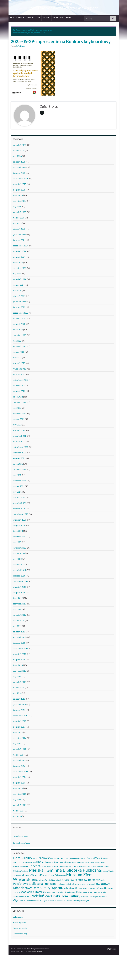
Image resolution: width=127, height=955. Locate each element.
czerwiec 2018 (19, 671)
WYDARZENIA (33, 17)
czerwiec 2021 (19, 469)
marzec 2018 (19, 687)
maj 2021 (17, 475)
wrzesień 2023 (19, 318)
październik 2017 (20, 715)
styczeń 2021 (19, 497)
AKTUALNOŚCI (17, 17)
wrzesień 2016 (19, 777)
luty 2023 (17, 357)
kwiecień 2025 (19, 212)
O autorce (111, 948)
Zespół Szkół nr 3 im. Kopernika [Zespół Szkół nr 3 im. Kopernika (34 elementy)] (53, 901)
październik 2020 (20, 514)
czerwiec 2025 (19, 201)
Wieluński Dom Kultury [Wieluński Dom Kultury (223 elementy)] (62, 896)
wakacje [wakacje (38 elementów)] (86, 892)
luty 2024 (17, 290)
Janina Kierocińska (21, 843)
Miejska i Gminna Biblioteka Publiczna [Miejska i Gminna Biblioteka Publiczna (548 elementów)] (65, 870)
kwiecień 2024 (19, 279)
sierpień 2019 (19, 592)
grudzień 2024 (19, 234)
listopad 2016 (19, 766)
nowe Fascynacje (20, 836)
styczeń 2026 (19, 161)
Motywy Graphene (35, 951)
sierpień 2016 (19, 782)
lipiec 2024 (18, 262)
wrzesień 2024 (19, 251)
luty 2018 (17, 693)
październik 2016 (20, 771)
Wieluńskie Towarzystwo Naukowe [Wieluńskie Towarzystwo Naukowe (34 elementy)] (94, 897)
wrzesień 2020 (19, 520)
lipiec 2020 (18, 531)
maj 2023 (17, 340)
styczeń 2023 (19, 363)
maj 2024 (17, 273)
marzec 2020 (19, 553)
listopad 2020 (19, 508)
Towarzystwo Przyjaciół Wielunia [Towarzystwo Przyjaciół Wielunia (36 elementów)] (58, 892)
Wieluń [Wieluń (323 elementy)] (38, 895)
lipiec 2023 (18, 329)
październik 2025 (20, 178)
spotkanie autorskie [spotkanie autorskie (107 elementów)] (32, 891)
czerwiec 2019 (19, 603)
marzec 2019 (19, 620)
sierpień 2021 (19, 458)
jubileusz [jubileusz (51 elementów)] (68, 862)
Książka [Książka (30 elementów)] (93, 866)
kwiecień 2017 (19, 749)
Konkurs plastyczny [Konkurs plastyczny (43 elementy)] (68, 866)
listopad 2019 (19, 575)
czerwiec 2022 (19, 402)
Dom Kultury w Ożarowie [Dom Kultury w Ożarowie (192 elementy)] (31, 858)
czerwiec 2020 (19, 536)
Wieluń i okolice (63, 3)
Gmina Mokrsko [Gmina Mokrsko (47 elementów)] (79, 858)
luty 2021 (17, 492)
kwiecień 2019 (19, 615)
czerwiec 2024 (19, 268)
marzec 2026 (19, 150)
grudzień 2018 (19, 637)
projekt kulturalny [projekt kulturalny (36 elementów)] (84, 888)
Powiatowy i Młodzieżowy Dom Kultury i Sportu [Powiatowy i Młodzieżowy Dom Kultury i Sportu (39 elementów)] (75, 884)
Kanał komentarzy (21, 928)
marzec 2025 (19, 217)
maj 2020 (17, 542)
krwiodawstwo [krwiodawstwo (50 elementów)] (83, 866)
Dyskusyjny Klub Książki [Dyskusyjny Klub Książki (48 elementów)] (61, 858)
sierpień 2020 (19, 525)
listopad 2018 (19, 643)
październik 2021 (20, 447)
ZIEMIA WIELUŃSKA (62, 17)
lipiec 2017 (18, 732)
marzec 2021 (19, 486)
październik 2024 (20, 245)
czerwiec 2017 (19, 738)
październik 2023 (20, 313)
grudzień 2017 (19, 704)
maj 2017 (17, 743)
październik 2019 (20, 581)
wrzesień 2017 (19, 721)
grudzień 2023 (19, 301)
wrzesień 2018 (19, 654)
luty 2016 (17, 816)
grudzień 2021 (19, 436)
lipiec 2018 (18, 665)
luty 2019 (17, 626)
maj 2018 (17, 676)
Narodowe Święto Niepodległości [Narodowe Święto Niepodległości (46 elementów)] (49, 880)
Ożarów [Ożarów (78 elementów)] (69, 879)
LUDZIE (46, 17)
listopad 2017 (19, 710)
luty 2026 (17, 156)
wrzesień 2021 (19, 452)
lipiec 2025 (18, 195)
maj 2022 (17, 408)
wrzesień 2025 (19, 184)
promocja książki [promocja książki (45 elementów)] (98, 888)
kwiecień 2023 (19, 346)
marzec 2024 (19, 285)
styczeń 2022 (19, 430)
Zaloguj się (18, 917)
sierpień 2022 (19, 391)
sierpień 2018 (19, 659)
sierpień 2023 (19, 324)
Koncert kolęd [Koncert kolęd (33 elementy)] (46, 866)
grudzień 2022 (19, 368)
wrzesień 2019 (19, 587)
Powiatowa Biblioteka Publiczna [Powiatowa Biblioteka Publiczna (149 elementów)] (34, 883)
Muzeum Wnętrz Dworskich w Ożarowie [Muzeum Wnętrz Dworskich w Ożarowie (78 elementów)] (44, 875)
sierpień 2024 (19, 257)
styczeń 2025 (19, 229)
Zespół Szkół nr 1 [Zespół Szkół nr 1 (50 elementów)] (33, 900)
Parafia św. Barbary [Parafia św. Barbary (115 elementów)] (86, 879)
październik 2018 (20, 648)
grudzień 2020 (19, 503)
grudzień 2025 (19, 167)
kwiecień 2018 (19, 682)
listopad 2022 (19, 374)
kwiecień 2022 (19, 413)
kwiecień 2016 (19, 805)
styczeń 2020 (19, 564)
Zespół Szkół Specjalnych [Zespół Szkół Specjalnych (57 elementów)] (77, 900)
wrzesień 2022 (19, 385)
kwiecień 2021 (19, 480)
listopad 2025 (19, 173)
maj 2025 (17, 206)
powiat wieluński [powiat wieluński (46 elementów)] (69, 888)
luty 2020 (17, 559)
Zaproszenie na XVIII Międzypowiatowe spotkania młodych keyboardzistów (32, 31)
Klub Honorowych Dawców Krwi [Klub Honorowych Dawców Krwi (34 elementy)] (84, 862)
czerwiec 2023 (19, 335)
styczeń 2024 (19, 296)
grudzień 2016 (19, 760)
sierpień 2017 (19, 726)
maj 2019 (17, 609)
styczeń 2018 (19, 699)
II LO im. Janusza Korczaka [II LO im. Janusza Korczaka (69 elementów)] (49, 862)
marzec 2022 (19, 419)
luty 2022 (17, 424)
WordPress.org (20, 933)
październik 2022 (20, 380)
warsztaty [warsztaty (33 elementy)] (93, 892)
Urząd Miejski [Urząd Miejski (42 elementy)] (76, 892)
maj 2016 (17, 799)
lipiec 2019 (18, 598)
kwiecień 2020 (19, 547)
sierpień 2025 (19, 189)
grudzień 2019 (19, 570)
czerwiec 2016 (19, 794)
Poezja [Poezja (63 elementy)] (101, 880)
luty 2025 (17, 223)
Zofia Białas (20, 46)
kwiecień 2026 (19, 145)
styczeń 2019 (19, 631)
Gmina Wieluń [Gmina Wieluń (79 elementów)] (94, 858)
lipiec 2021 (18, 464)
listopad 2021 (19, 441)
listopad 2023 (19, 307)
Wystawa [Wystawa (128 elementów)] (19, 900)
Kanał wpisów (19, 922)
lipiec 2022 (18, 396)
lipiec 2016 (18, 788)
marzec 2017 (19, 754)
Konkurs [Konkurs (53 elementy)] (56, 866)
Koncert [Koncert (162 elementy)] (34, 866)
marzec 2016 (19, 810)
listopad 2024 (19, 240)
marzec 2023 (19, 352)
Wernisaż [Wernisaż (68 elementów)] (27, 896)
